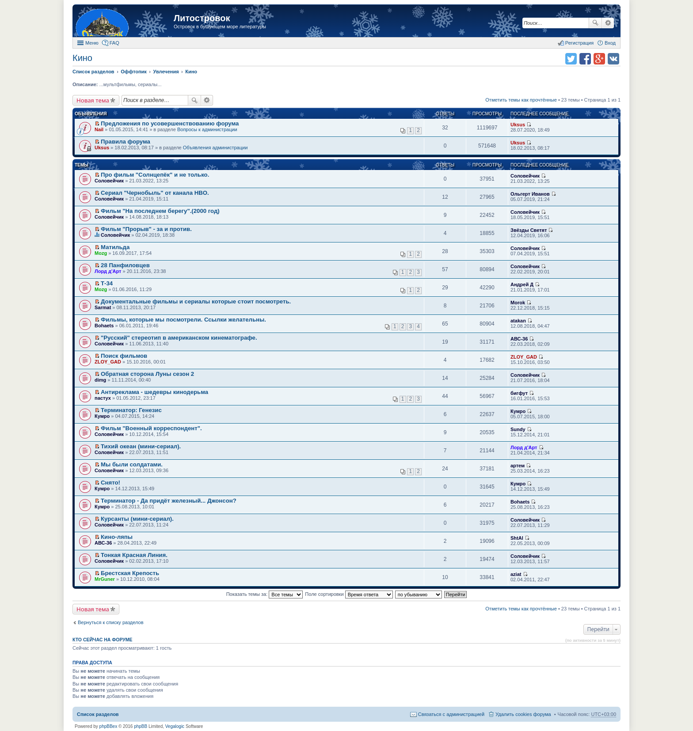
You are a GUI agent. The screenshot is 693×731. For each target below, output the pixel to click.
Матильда (115, 247)
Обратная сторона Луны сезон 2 (147, 374)
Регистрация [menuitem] (579, 42)
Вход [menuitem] (610, 42)
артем (517, 465)
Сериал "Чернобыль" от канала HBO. (155, 192)
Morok (517, 302)
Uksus (517, 124)
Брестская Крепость (130, 573)
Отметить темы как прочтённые (521, 99)
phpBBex (108, 726)
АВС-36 (519, 338)
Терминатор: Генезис (131, 410)
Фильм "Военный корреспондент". (151, 428)
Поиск (595, 23)
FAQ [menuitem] (114, 42)
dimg (100, 380)
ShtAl (516, 538)
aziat (515, 574)
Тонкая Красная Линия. (134, 555)
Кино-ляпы (117, 537)
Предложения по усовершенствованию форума (170, 123)
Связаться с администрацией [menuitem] (451, 714)
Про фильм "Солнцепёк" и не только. (155, 174)
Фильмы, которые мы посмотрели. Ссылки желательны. (183, 319)
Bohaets (104, 325)
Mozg (101, 253)
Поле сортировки (348, 594)
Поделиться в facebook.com (585, 58)
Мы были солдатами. (132, 464)
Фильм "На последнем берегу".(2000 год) (160, 211)
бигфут (519, 393)
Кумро (102, 416)
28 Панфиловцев (125, 265)
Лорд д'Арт (108, 271)
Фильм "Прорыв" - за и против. (146, 229)
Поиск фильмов (124, 355)
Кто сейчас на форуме (102, 639)
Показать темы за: (264, 594)
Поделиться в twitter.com (571, 58)
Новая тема (92, 100)
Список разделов (98, 714)
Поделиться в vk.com (613, 58)
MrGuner (105, 579)
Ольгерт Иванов (530, 194)
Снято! (110, 482)
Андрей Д (521, 284)
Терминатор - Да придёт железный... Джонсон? (168, 500)
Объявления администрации (215, 147)
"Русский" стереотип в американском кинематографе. (179, 337)
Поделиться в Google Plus (599, 58)
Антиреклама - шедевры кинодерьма (154, 392)
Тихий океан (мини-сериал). (141, 446)
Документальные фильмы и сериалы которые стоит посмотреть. (196, 301)
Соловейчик (109, 180)
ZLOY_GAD (108, 361)
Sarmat (103, 307)
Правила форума (125, 141)
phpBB (140, 726)
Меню (92, 42)
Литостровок (202, 18)
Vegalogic (174, 726)
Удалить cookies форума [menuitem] (523, 714)
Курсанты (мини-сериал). (137, 518)
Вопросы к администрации (207, 129)
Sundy (517, 429)
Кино (82, 58)
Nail (99, 129)
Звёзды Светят (528, 230)
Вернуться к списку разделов (110, 622)
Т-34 (107, 283)
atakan (518, 320)
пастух (103, 398)
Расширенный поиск (608, 23)
